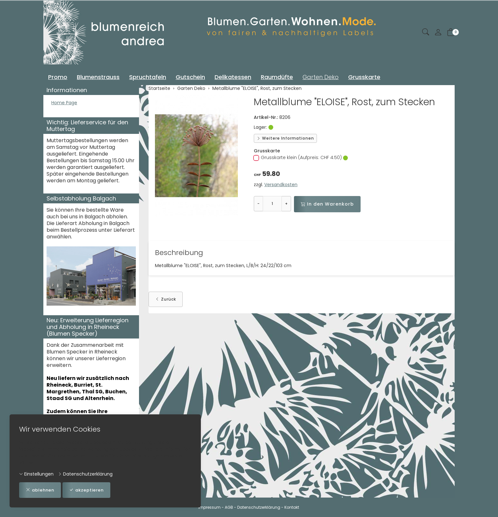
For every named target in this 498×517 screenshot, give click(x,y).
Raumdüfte (277, 77)
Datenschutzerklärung (85, 473)
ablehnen (41, 489)
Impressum (209, 507)
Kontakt (291, 507)
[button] (425, 32)
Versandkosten (280, 184)
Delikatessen (233, 77)
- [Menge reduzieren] (258, 203)
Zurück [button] (165, 299)
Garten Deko (321, 77)
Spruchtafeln (147, 77)
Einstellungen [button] (36, 473)
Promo (57, 77)
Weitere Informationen (285, 138)
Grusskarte (364, 77)
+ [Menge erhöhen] (286, 203)
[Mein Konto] (438, 32)
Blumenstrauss (98, 77)
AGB (229, 507)
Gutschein (190, 77)
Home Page (65, 103)
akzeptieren (90, 489)
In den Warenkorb (327, 204)
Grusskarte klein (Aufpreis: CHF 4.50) (301, 157)
